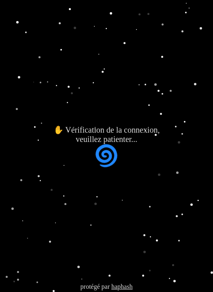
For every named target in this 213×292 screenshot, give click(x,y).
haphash (121, 286)
